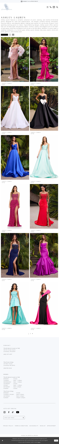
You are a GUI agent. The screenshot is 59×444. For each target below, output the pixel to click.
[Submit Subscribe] (23, 417)
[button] (47, 7)
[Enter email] (14, 417)
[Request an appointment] (29, 1)
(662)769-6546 (8, 368)
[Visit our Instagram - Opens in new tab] (5, 412)
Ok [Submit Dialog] (56, 440)
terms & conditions (21, 425)
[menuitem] (47, 7)
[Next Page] (32, 333)
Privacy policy (8, 425)
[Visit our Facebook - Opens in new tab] (8, 412)
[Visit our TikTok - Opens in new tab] (13, 412)
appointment (51, 425)
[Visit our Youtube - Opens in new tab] (17, 412)
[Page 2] (30, 333)
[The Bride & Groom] (6, 7)
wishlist (43, 425)
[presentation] (15, 59)
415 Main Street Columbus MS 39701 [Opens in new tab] (9, 364)
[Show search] (57, 7)
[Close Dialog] (2, 440)
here (39, 442)
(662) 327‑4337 (8, 354)
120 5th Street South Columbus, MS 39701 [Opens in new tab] (10, 351)
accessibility (34, 425)
